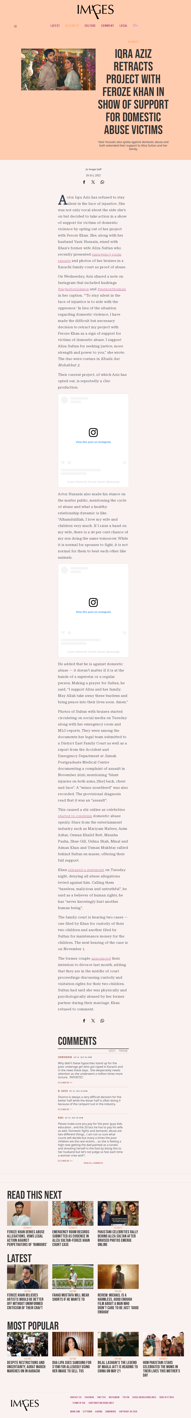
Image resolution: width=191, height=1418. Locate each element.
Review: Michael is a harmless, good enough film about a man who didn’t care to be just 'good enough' (118, 1304)
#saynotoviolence (73, 289)
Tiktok (125, 1397)
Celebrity (72, 25)
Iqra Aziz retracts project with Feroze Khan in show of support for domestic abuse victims (133, 92)
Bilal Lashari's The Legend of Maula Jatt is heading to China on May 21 (118, 1367)
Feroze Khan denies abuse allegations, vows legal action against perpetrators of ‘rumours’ (27, 1238)
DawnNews (110, 1411)
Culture (90, 25)
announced (101, 958)
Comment (107, 25)
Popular (123, 1051)
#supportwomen (112, 289)
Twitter (101, 1397)
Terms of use (79, 1402)
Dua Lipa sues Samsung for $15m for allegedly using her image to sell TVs (71, 1367)
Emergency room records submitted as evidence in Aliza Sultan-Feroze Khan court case (71, 1238)
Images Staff (95, 169)
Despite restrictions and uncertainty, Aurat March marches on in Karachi (26, 1367)
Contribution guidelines (101, 1402)
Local (124, 25)
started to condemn (75, 816)
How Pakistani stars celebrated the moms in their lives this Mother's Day (161, 1369)
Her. (136, 25)
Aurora (98, 1411)
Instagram (114, 1397)
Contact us (76, 1397)
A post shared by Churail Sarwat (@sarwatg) (93, 481)
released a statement (86, 870)
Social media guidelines (144, 1397)
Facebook (89, 1397)
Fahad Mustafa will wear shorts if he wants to (70, 1297)
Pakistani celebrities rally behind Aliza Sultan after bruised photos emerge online (118, 1238)
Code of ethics (166, 1397)
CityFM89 (87, 1411)
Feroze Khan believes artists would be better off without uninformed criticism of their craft (25, 1301)
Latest (55, 25)
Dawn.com (75, 1411)
